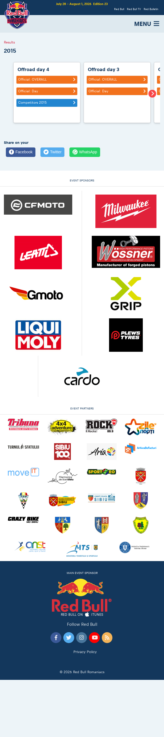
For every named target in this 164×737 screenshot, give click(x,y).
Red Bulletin (151, 9)
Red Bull (119, 9)
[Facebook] (20, 152)
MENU (147, 23)
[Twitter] (52, 152)
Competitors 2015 (47, 103)
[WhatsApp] (84, 152)
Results (9, 42)
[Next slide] (152, 94)
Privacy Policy (85, 652)
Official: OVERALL (47, 79)
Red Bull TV (134, 9)
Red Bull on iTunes (82, 614)
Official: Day (47, 91)
